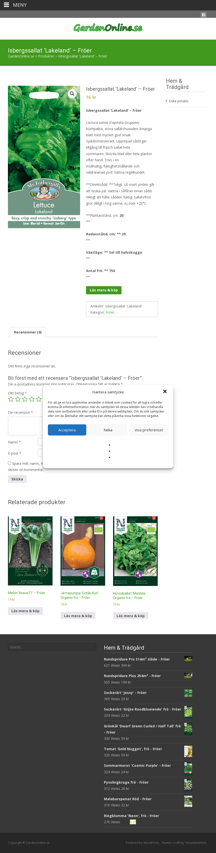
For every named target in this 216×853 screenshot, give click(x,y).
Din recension (20, 412)
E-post (14, 453)
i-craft (176, 843)
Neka (108, 429)
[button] (165, 392)
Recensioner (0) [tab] (28, 332)
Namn (14, 442)
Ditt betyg (17, 393)
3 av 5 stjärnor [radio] (25, 399)
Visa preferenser (149, 429)
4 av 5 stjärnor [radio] (32, 399)
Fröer (110, 312)
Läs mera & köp (104, 290)
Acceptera (67, 429)
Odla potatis (178, 101)
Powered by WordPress (143, 843)
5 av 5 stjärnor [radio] (39, 399)
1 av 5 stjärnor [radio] (11, 399)
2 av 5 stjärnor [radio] (18, 399)
